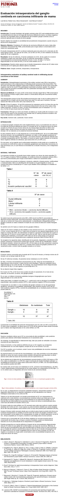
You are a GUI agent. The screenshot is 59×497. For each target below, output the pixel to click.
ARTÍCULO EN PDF (55, 4)
